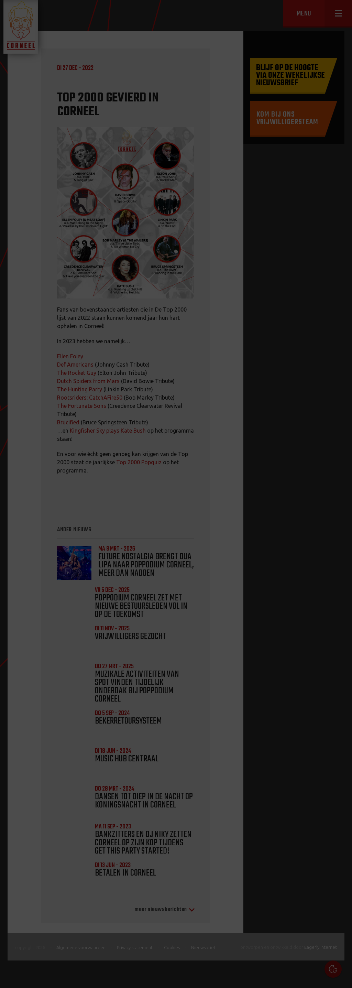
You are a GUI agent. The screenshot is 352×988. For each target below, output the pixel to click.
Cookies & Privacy (268, 895)
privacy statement (317, 914)
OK (341, 977)
